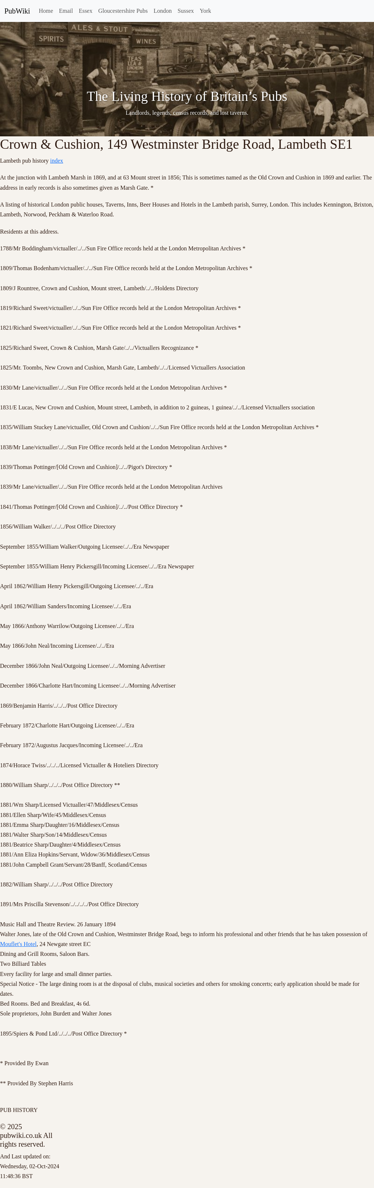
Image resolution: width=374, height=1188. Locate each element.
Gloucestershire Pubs (123, 11)
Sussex (186, 11)
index (56, 161)
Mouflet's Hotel (18, 944)
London (163, 11)
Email (66, 11)
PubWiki (17, 11)
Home (46, 11)
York (205, 11)
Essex (85, 11)
